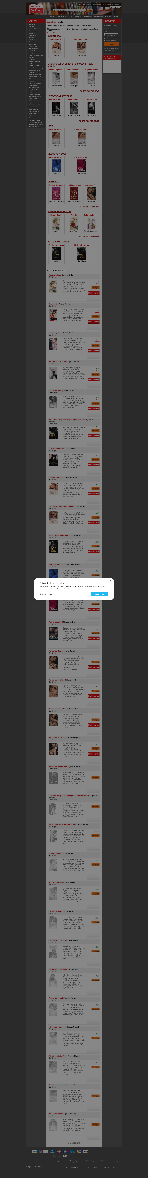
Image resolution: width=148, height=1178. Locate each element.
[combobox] (110, 581)
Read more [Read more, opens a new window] (75, 589)
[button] (46, 594)
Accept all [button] (99, 594)
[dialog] (74, 589)
